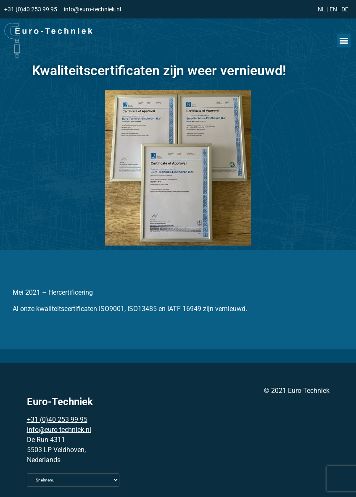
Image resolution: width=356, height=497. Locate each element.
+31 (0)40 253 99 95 (57, 420)
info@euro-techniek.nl (59, 430)
